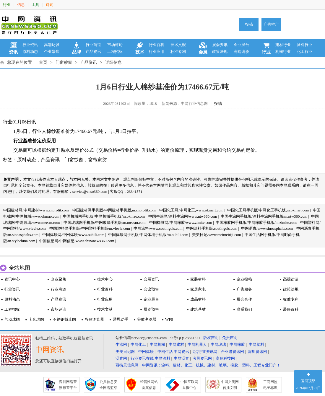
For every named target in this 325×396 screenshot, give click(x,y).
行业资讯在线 (142, 358)
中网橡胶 (237, 344)
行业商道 (93, 45)
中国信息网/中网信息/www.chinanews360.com (76, 241)
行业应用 (156, 51)
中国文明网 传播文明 (230, 385)
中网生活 (165, 351)
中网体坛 (146, 351)
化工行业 (304, 51)
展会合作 (244, 299)
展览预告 (151, 309)
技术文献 (178, 45)
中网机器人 (197, 344)
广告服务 (244, 289)
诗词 (49, 4)
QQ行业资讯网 (205, 351)
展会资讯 (220, 45)
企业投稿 (244, 279)
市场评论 (115, 45)
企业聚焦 (51, 51)
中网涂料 (162, 358)
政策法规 (220, 51)
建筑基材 (198, 309)
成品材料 (198, 299)
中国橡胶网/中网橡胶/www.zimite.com (180, 222)
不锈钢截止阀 (64, 319)
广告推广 (271, 24)
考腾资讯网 (202, 358)
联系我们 (244, 309)
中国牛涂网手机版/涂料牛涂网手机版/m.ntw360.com (264, 216)
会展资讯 (151, 279)
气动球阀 (12, 319)
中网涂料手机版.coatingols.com (211, 228)
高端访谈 (51, 45)
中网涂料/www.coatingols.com (158, 228)
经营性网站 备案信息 (149, 385)
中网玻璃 (218, 344)
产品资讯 (93, 51)
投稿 (249, 24)
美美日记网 (125, 351)
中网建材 (176, 344)
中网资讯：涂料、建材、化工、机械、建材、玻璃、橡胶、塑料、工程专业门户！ (211, 365)
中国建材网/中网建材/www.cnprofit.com (36, 210)
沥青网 (121, 358)
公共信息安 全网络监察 (108, 385)
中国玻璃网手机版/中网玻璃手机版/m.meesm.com (105, 222)
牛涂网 (121, 344)
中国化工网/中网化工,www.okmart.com (191, 210)
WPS (169, 319)
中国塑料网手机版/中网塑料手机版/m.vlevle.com (89, 228)
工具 (35, 4)
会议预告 (151, 289)
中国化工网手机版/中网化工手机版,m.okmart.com (268, 210)
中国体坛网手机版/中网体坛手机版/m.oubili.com (148, 234)
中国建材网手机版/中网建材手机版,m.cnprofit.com (114, 210)
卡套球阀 (36, 319)
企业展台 (241, 45)
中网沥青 (181, 358)
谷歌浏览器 (94, 319)
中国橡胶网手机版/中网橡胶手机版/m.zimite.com (256, 222)
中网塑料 (256, 344)
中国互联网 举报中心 (189, 385)
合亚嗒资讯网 (232, 351)
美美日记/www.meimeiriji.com (216, 234)
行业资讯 (30, 45)
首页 (43, 62)
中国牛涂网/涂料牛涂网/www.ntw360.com (182, 216)
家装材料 (198, 279)
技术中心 (105, 279)
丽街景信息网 (127, 365)
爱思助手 (120, 319)
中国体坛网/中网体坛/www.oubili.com (73, 234)
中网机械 (157, 344)
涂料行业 (304, 45)
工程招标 (115, 51)
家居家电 (198, 289)
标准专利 (178, 51)
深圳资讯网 (257, 351)
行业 (7, 4)
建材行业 (283, 45)
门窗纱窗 (64, 62)
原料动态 (30, 51)
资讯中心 (12, 279)
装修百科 (290, 309)
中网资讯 (181, 351)
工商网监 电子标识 (270, 385)
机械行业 (283, 51)
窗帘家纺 (97, 159)
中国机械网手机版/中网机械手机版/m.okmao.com (104, 216)
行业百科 (156, 45)
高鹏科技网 (225, 358)
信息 (21, 4)
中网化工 (138, 344)
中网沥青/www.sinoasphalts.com (267, 228)
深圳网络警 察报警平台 (68, 385)
